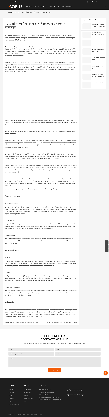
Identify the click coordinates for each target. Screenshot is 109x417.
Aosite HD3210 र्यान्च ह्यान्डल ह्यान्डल (98, 58)
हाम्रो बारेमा (11, 392)
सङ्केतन (26, 395)
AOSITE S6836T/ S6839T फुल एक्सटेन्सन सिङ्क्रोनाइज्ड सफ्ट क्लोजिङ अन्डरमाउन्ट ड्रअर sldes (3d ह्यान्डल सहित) (98, 34)
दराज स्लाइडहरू (27, 392)
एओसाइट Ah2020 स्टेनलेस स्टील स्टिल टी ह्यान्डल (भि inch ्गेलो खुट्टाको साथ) (98, 75)
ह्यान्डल (25, 401)
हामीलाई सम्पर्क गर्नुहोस (14, 404)
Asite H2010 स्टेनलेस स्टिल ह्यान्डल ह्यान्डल (97, 84)
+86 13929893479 (46, 389)
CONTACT (42, 385)
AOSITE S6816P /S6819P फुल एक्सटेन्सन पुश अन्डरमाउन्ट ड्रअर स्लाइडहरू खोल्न (98, 25)
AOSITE (10, 12)
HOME (11, 385)
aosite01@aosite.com (95, 2)
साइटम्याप (40, 414)
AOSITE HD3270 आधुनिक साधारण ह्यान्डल (98, 50)
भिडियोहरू (11, 398)
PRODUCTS (27, 385)
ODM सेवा (11, 395)
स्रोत (15, 12)
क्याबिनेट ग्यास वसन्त (28, 398)
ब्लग (19, 12)
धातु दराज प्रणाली (27, 389)
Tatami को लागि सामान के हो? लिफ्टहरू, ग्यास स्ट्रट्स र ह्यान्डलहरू (36, 12)
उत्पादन (11, 389)
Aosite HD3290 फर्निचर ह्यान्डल (97, 67)
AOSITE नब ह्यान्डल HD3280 (98, 41)
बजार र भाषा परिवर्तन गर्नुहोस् (75, 395)
